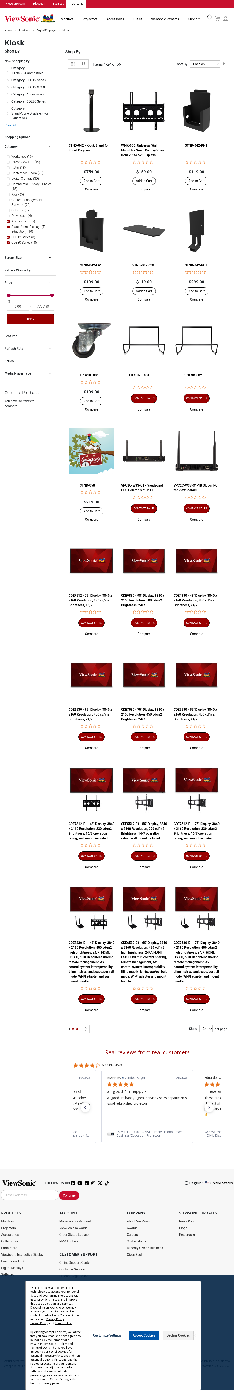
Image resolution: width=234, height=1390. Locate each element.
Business (58, 4)
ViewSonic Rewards (165, 19)
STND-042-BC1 (196, 265)
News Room (188, 1221)
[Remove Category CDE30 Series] (8, 101)
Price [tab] (8, 283)
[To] (43, 306)
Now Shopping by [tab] (17, 61)
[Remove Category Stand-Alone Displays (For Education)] (8, 113)
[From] (18, 306)
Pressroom (187, 1235)
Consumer (78, 4)
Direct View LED (12, 1261)
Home (9, 30)
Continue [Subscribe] (69, 1195)
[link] (147, 1133)
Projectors (90, 19)
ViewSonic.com (15, 4)
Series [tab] (9, 361)
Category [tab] (11, 147)
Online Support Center (75, 1263)
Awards (132, 1228)
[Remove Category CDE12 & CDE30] (8, 87)
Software (7, 1275)
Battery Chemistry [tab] (18, 270)
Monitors (67, 19)
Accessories (115, 19)
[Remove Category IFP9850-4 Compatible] (8, 71)
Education (39, 4)
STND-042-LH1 (91, 265)
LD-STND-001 (139, 375)
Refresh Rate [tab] (14, 349)
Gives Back (135, 1255)
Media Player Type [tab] (18, 374)
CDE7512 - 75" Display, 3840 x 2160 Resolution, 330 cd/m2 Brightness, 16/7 (90, 600)
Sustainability (136, 1241)
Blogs (183, 1228)
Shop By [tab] (73, 52)
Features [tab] (11, 336)
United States (218, 1183)
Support (194, 19)
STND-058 (87, 485)
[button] (91, 189)
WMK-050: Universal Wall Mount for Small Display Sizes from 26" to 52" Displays (142, 150)
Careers (132, 1235)
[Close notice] (194, 1342)
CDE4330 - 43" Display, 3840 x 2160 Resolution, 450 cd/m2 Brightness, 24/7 (195, 600)
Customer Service (72, 1269)
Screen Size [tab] (13, 258)
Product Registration (74, 1276)
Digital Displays (46, 30)
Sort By (182, 64)
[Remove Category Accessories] (8, 94)
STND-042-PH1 (196, 146)
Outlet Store (9, 1241)
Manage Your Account (75, 1221)
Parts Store (9, 1248)
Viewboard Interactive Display (22, 1255)
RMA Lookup (68, 1241)
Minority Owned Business (145, 1248)
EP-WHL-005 (89, 375)
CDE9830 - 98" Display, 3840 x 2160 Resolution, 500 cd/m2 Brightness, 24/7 (142, 600)
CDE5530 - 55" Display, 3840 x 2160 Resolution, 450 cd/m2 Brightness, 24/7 (195, 714)
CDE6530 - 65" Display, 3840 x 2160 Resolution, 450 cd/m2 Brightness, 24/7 (90, 714)
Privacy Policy (55, 1326)
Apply (30, 319)
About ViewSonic (139, 1221)
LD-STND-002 (192, 375)
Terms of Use (63, 1329)
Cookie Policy (39, 1329)
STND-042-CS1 (143, 265)
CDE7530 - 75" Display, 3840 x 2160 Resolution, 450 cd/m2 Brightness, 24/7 (142, 714)
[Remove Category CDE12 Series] (8, 80)
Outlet (137, 19)
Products (25, 30)
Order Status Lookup (74, 1235)
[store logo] (30, 19)
